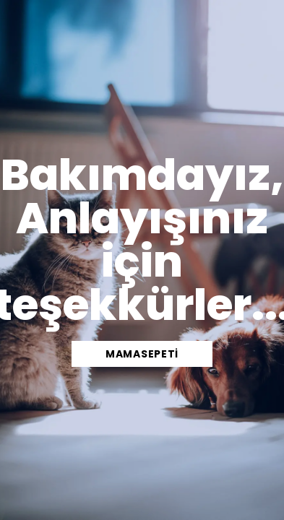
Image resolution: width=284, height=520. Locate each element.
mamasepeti (142, 354)
